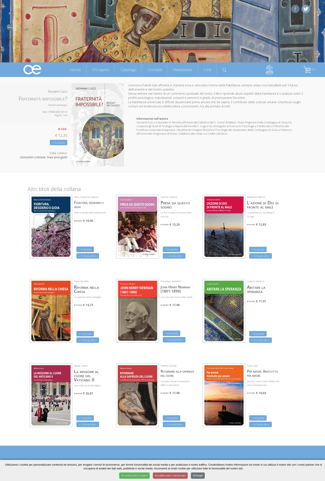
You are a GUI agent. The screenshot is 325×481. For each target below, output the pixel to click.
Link (207, 69)
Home (75, 69)
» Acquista (58, 142)
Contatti (155, 69)
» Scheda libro (88, 256)
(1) (309, 69)
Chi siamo (100, 69)
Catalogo (128, 69)
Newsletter (183, 69)
